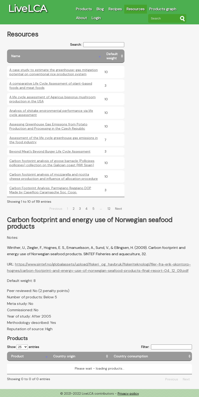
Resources (136, 9)
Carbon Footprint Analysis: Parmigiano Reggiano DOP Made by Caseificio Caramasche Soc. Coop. (50, 190)
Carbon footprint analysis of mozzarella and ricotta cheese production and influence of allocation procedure (53, 176)
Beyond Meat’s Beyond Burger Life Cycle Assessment (49, 151)
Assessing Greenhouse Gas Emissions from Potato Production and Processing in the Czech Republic (48, 126)
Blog (100, 9)
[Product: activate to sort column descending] (28, 356)
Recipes (115, 9)
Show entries (23, 347)
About (81, 17)
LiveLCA (27, 8)
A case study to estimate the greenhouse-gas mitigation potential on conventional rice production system (53, 72)
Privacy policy (128, 393)
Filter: (166, 347)
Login (96, 17)
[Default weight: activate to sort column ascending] (113, 56)
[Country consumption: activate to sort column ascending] (150, 356)
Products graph (162, 9)
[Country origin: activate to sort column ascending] (79, 356)
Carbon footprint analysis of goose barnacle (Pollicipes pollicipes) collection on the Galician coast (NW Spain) (51, 163)
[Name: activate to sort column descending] (54, 56)
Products (84, 9)
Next (118, 208)
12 (109, 208)
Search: (97, 44)
